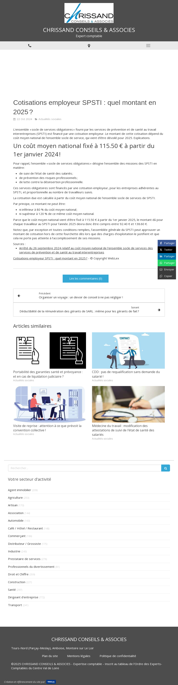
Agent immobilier (19, 490)
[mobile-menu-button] (148, 46)
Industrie (14, 551)
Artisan (13, 505)
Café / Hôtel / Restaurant (25, 528)
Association (16, 513)
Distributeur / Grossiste (24, 544)
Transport (15, 605)
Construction (16, 582)
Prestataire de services (24, 559)
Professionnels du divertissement (31, 567)
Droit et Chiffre (18, 574)
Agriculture (15, 497)
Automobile (16, 520)
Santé (12, 590)
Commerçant (17, 536)
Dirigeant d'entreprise (23, 597)
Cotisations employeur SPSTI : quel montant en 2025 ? (50, 258)
